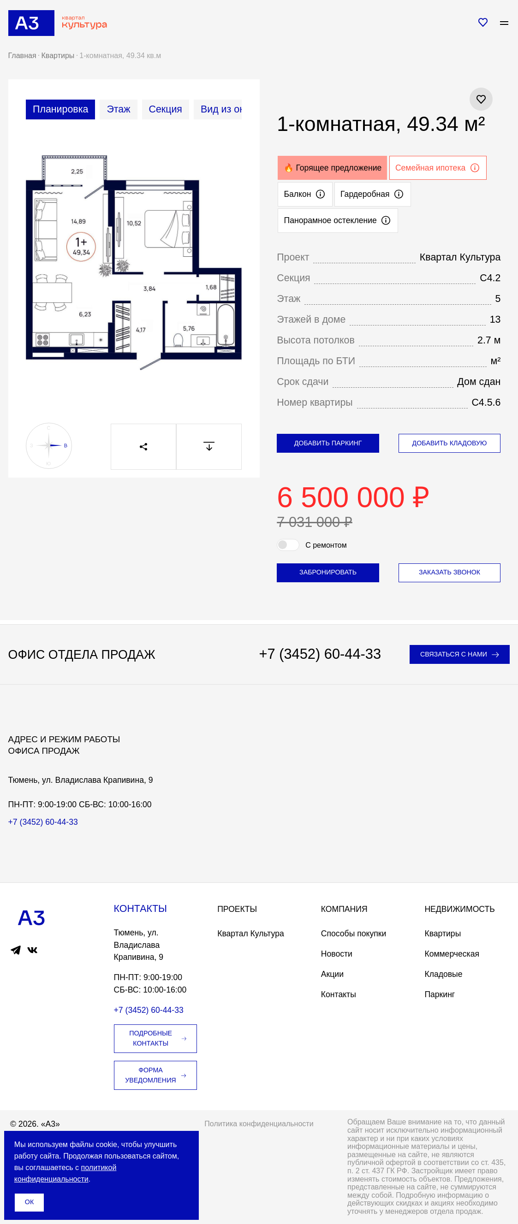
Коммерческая (451, 953)
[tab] (60, 109)
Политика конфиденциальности (258, 1124)
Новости (336, 953)
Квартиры (442, 933)
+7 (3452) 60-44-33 (320, 654)
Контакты (338, 994)
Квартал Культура (250, 933)
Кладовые (443, 974)
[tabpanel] (134, 269)
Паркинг (439, 994)
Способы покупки (353, 933)
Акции (332, 974)
